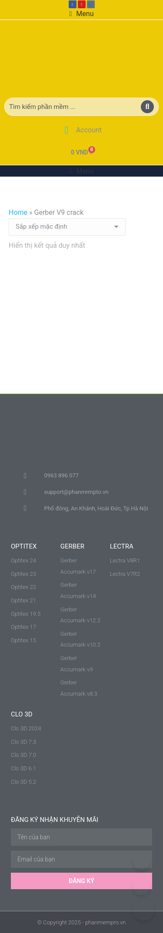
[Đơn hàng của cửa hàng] (67, 227)
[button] (82, 14)
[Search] (147, 106)
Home (18, 212)
